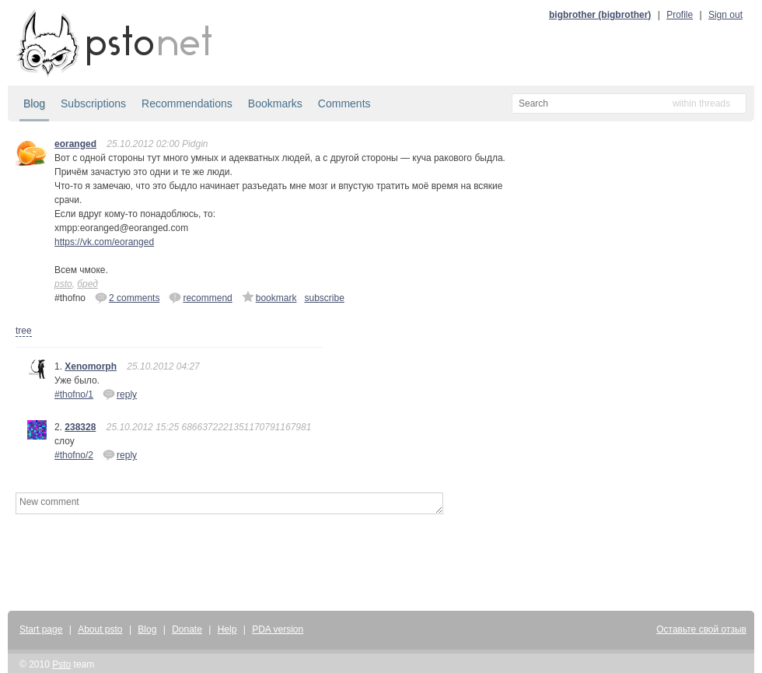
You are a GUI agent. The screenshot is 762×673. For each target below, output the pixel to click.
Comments (344, 103)
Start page (40, 629)
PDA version (277, 629)
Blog (34, 103)
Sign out (725, 14)
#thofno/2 (73, 455)
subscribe (324, 298)
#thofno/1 (73, 394)
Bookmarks (275, 103)
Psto (61, 664)
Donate (187, 629)
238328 (80, 427)
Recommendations (187, 103)
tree (24, 330)
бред (87, 284)
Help (227, 629)
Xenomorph (91, 366)
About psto (100, 629)
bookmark (269, 297)
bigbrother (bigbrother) (600, 14)
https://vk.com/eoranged (104, 242)
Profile (679, 14)
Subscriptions (93, 103)
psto (63, 284)
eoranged (75, 143)
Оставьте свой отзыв (701, 629)
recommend (200, 297)
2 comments (127, 297)
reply (120, 393)
